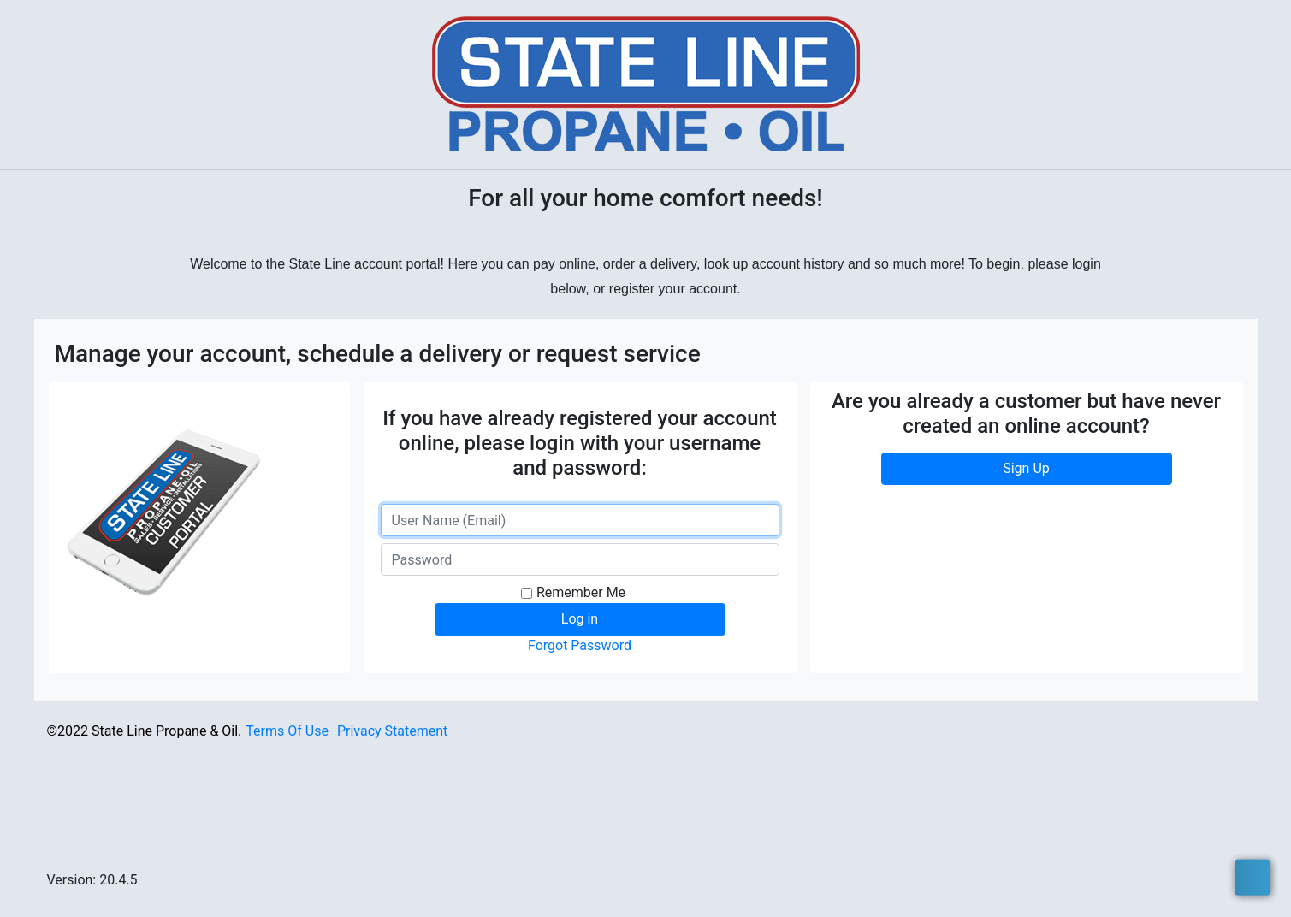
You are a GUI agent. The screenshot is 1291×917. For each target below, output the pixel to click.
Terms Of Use (287, 731)
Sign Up (1026, 468)
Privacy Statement (392, 731)
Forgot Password (579, 645)
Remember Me (580, 592)
